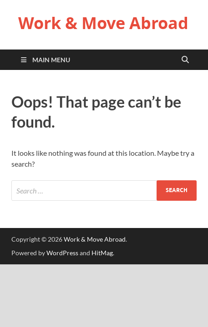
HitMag (102, 253)
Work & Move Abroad (103, 23)
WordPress (62, 253)
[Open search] (185, 60)
